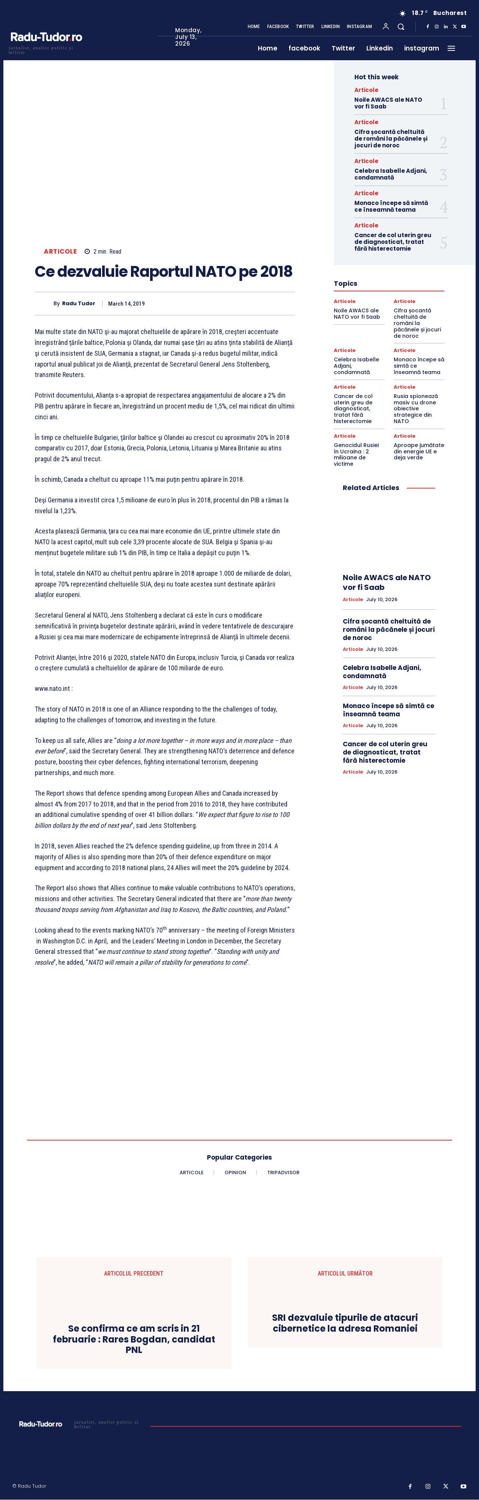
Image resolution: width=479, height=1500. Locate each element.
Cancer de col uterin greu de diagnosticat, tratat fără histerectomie (392, 241)
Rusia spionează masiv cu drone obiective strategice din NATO (416, 408)
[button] (401, 27)
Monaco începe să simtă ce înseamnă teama (391, 206)
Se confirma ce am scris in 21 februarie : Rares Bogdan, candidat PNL (134, 1339)
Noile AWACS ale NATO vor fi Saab (388, 103)
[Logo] (80, 1424)
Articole (60, 251)
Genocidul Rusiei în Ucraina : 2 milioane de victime (356, 454)
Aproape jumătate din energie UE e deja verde (419, 451)
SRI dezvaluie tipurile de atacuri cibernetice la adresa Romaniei (345, 1323)
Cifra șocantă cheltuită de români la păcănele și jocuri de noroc (390, 138)
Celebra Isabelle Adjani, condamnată (390, 174)
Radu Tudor (78, 303)
